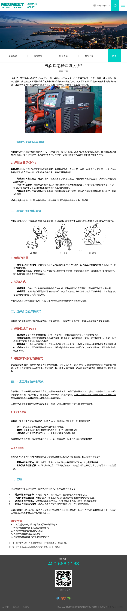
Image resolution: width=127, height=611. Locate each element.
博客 (114, 56)
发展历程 (38, 56)
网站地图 (16, 607)
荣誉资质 (63, 56)
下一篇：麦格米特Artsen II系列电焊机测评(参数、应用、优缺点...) (35, 547)
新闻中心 (89, 56)
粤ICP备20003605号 (116, 607)
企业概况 (12, 56)
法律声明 (26, 607)
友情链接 (5, 607)
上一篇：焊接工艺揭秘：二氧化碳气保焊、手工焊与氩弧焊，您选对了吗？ (39, 543)
